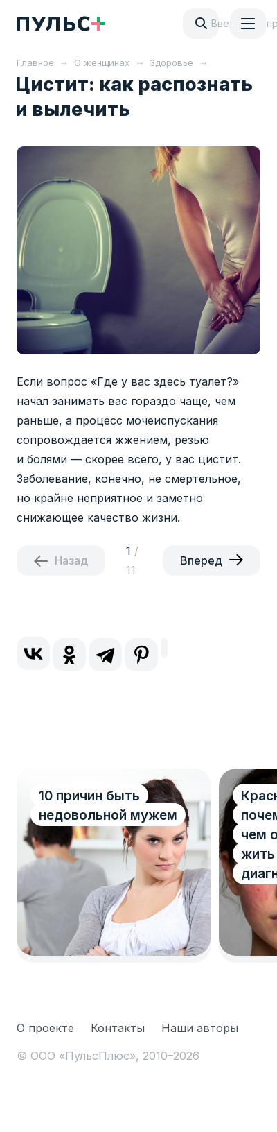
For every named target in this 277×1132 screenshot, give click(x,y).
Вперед (201, 560)
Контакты (118, 1028)
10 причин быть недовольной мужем (108, 805)
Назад (71, 560)
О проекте (45, 1028)
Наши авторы (199, 1028)
